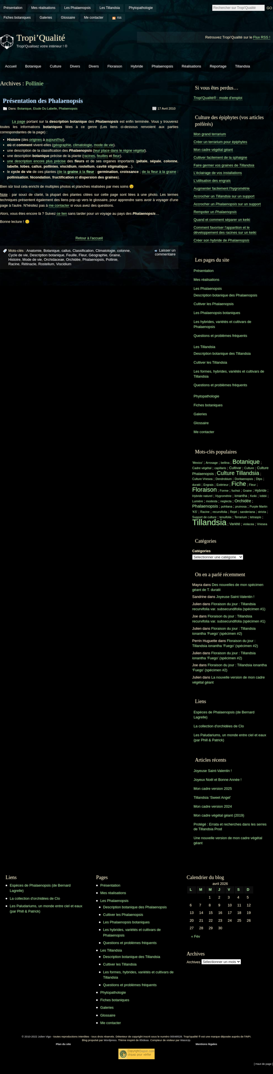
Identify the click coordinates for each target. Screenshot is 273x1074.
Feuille (71, 255)
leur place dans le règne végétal (119, 150)
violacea (248, 524)
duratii (196, 484)
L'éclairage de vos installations (218, 173)
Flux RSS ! (261, 37)
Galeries (46, 18)
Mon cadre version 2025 (213, 788)
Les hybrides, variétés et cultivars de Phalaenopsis (222, 324)
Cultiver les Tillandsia (210, 362)
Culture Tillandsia (238, 473)
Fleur (83, 255)
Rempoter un (215, 212)
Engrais (208, 484)
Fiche (238, 484)
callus (66, 250)
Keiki (253, 496)
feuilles (102, 156)
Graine (114, 255)
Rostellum (46, 264)
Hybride (137, 66)
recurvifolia (220, 511)
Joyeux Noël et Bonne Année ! (218, 780)
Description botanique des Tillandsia (222, 353)
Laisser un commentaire (165, 252)
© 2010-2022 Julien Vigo (36, 1036)
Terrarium (240, 517)
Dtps (259, 479)
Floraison (115, 66)
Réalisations (191, 66)
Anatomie (34, 250)
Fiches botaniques (17, 18)
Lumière (197, 501)
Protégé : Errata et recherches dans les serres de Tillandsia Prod (230, 826)
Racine (14, 264)
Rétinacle (28, 264)
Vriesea (262, 524)
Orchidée (73, 259)
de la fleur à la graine (159, 172)
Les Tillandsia (110, 8)
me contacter (59, 205)
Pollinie (111, 259)
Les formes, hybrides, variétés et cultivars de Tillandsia (229, 373)
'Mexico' (197, 462)
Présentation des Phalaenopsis (43, 100)
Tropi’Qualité (40, 38)
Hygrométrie (223, 496)
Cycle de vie (18, 255)
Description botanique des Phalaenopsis (225, 295)
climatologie (82, 145)
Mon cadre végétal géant (213, 150)
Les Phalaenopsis (77, 8)
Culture (55, 66)
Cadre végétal (201, 468)
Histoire (14, 259)
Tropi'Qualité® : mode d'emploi (218, 98)
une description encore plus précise (36, 161)
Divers (75, 66)
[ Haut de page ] (263, 1063)
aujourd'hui (54, 139)
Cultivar (235, 468)
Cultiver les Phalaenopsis (214, 304)
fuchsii (235, 490)
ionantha (241, 496)
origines (35, 139)
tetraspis (255, 517)
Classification (83, 250)
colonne (123, 250)
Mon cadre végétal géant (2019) (219, 815)
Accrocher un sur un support (224, 196)
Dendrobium (224, 479)
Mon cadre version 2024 (213, 806)
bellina (225, 462)
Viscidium (63, 264)
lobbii (263, 496)
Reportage (218, 66)
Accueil (10, 66)
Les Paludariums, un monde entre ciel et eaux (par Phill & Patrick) (230, 737)
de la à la (76, 172)
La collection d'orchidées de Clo (219, 726)
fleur (116, 156)
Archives (193, 962)
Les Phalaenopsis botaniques (217, 313)
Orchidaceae (54, 259)
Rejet (233, 511)
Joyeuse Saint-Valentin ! (235, 597)
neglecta (225, 501)
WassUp (185, 1040)
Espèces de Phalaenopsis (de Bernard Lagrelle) (224, 714)
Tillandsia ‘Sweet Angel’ (212, 797)
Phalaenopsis (162, 66)
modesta (211, 501)
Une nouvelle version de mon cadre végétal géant (228, 840)
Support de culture (204, 517)
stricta (262, 511)
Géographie (98, 255)
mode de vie (103, 145)
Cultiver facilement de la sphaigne (220, 157)
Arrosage (212, 462)
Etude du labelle (45, 108)
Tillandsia (242, 66)
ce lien (62, 213)
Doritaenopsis (244, 479)
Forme (224, 490)
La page (18, 121)
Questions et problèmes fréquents (220, 336)
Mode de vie (32, 259)
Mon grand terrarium (210, 134)
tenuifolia (225, 517)
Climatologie (105, 250)
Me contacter (93, 18)
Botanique (33, 66)
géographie (62, 145)
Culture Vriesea (202, 479)
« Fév (195, 936)
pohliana (226, 506)
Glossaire (68, 18)
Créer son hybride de (221, 240)
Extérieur (222, 484)
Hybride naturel (202, 496)
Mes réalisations (43, 8)
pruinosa (241, 506)
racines (89, 156)
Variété (235, 524)
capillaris (220, 468)
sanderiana (247, 511)
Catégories (201, 551)
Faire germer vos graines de (224, 165)
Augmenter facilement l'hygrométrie (222, 188)
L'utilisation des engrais (212, 180)
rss (119, 18)
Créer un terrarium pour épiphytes (220, 142)
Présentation (13, 8)
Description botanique (47, 255)
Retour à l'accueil (89, 238)
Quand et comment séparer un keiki (222, 220)
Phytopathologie (141, 8)
